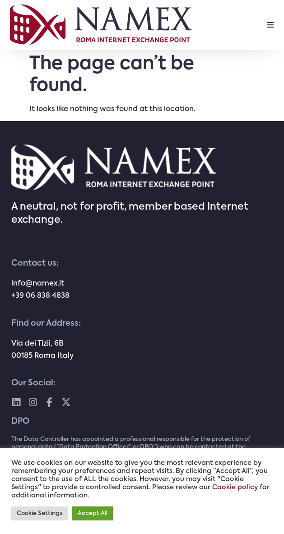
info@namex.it (37, 283)
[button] (270, 25)
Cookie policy (235, 487)
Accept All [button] (92, 513)
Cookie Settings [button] (39, 513)
